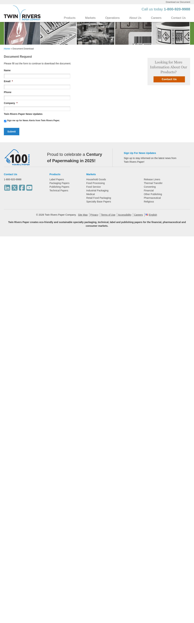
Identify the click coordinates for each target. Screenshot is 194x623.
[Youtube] (29, 186)
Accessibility (124, 214)
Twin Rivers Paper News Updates (23, 114)
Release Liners (152, 179)
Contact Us (178, 18)
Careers (156, 18)
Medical (90, 194)
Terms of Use (108, 214)
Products (69, 18)
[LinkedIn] (7, 186)
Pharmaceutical (152, 197)
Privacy (94, 214)
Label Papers (57, 179)
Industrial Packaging (97, 190)
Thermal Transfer (153, 183)
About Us (135, 18)
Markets (90, 18)
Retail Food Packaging (98, 197)
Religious (149, 201)
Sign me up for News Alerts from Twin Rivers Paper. (33, 120)
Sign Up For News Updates (140, 153)
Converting (150, 186)
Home (7, 48)
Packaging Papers (60, 183)
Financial (149, 190)
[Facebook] (22, 186)
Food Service (93, 186)
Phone (7, 92)
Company (10, 103)
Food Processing (95, 183)
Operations (112, 18)
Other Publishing (153, 194)
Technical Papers (59, 190)
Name (7, 70)
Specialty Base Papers (98, 201)
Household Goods (96, 179)
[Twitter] (14, 186)
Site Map (83, 214)
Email (8, 81)
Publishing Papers (59, 186)
